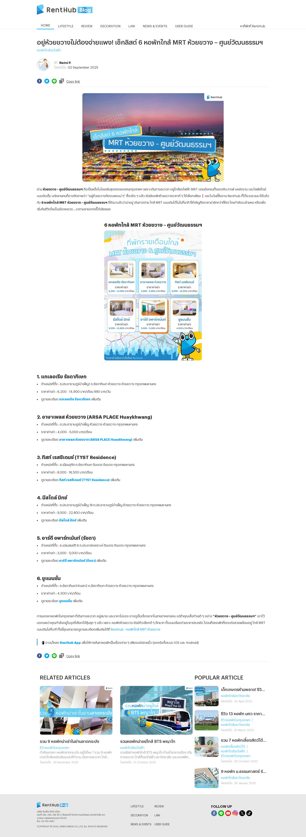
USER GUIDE (162, 824)
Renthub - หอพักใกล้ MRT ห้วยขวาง (135, 628)
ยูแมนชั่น (65, 600)
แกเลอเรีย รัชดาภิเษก (74, 398)
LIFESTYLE (137, 806)
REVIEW (159, 806)
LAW (157, 815)
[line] (54, 81)
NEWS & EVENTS (141, 824)
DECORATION (139, 815)
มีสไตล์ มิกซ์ (67, 519)
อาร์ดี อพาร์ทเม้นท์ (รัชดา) (77, 560)
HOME (45, 24)
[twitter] (46, 81)
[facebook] (39, 81)
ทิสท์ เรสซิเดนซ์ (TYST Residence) (84, 479)
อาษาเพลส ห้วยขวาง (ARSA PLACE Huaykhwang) (95, 439)
